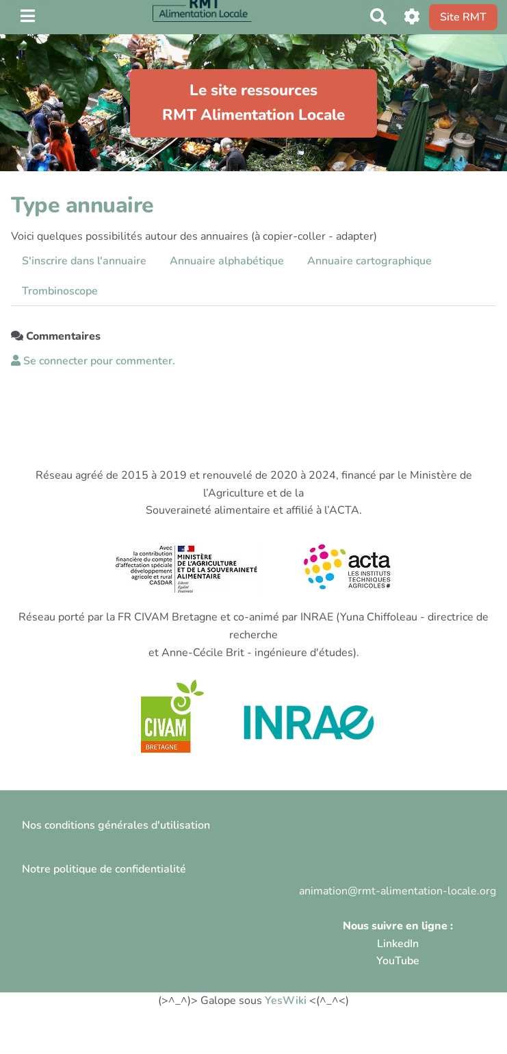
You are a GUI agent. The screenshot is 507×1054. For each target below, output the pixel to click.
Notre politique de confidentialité (104, 869)
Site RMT (463, 17)
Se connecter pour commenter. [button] (93, 360)
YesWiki (286, 1000)
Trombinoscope (60, 291)
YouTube (397, 960)
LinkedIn (398, 943)
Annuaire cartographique (369, 260)
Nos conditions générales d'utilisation (116, 825)
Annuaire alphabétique (227, 260)
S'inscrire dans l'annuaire (84, 260)
